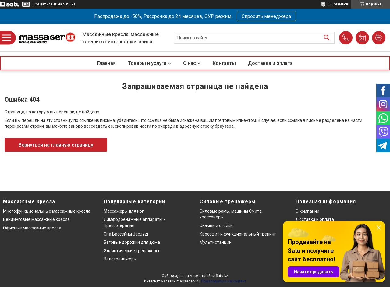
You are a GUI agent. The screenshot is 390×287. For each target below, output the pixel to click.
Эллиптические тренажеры (131, 250)
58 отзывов (338, 4)
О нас (189, 63)
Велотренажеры (120, 259)
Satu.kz (222, 276)
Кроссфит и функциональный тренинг (238, 234)
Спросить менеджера (266, 16)
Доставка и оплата (270, 63)
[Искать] (326, 38)
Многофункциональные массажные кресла (46, 211)
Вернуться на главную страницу (56, 145)
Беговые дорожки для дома (132, 242)
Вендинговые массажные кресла (36, 219)
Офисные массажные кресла (32, 227)
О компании (307, 211)
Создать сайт (44, 4)
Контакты (224, 63)
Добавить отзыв (378, 37)
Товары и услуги (147, 63)
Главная (106, 63)
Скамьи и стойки (216, 225)
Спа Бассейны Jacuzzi (126, 234)
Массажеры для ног (124, 211)
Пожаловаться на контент (223, 281)
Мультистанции (216, 242)
